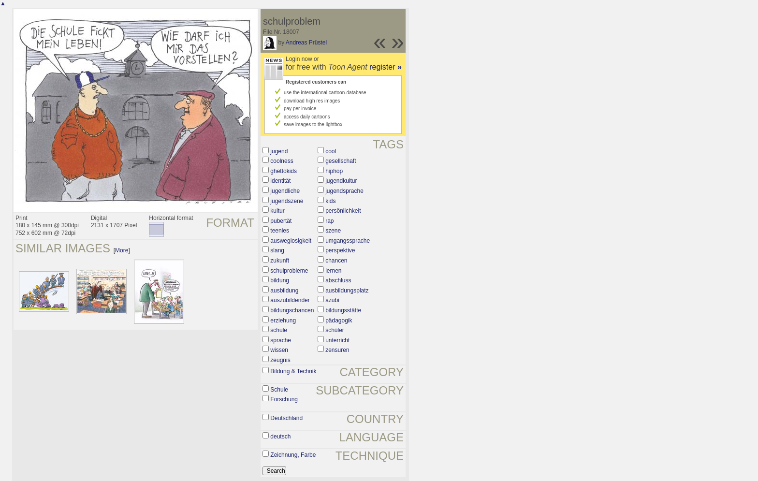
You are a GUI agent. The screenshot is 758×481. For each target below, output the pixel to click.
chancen (336, 260)
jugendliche (285, 191)
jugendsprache (344, 191)
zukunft (279, 260)
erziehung (283, 320)
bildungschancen (292, 310)
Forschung (284, 399)
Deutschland (286, 418)
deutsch (280, 436)
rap (329, 221)
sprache (280, 340)
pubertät (281, 221)
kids (330, 201)
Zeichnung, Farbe (293, 455)
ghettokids (283, 171)
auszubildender (289, 300)
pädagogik (338, 320)
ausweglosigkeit (290, 240)
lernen (333, 270)
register (385, 67)
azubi (332, 300)
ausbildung (284, 290)
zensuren (337, 350)
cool (330, 151)
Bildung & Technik (293, 371)
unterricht (337, 340)
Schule (279, 389)
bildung (279, 280)
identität (280, 180)
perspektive (340, 250)
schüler (334, 330)
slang (277, 250)
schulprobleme (289, 270)
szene (333, 230)
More (121, 250)
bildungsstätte (343, 310)
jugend (279, 151)
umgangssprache (347, 240)
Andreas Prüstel (306, 42)
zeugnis (280, 360)
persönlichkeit (343, 210)
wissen (279, 350)
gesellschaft (340, 161)
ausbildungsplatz (346, 290)
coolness (281, 161)
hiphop (334, 171)
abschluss (338, 280)
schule (278, 330)
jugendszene (286, 201)
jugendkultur (341, 180)
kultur (277, 210)
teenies (279, 230)
